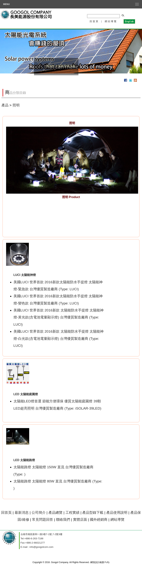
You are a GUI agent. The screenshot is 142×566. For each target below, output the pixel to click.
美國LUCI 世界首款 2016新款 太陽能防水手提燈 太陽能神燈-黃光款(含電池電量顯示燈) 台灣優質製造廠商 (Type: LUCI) (58, 317)
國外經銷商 (98, 519)
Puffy (106, 562)
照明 (16, 105)
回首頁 (94, 21)
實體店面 (80, 519)
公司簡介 (39, 512)
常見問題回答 (42, 519)
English (129, 21)
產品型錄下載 (92, 512)
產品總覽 (55, 512)
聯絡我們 (63, 519)
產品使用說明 (116, 512)
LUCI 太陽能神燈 (24, 274)
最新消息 (22, 512)
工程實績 (72, 512)
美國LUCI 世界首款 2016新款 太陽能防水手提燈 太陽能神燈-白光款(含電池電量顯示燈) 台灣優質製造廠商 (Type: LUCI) (58, 338)
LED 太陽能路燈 (24, 460)
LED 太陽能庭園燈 (25, 394)
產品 (5, 105)
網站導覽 (111, 21)
